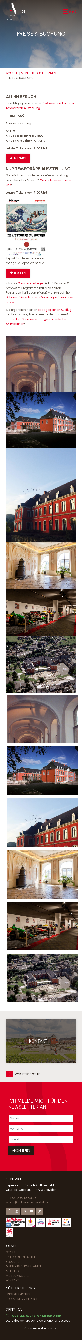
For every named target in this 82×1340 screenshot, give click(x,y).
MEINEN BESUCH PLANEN (38, 73)
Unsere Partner (18, 1294)
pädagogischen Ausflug (55, 310)
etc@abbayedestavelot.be (27, 1202)
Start (11, 1252)
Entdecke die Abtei (20, 1257)
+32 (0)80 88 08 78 (21, 1197)
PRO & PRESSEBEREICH (22, 1299)
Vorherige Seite (23, 1074)
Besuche (12, 1262)
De (24, 11)
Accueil (12, 73)
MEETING (12, 1271)
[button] (65, 11)
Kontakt (12, 1280)
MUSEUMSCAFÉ (17, 1275)
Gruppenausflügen (31, 283)
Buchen (17, 158)
